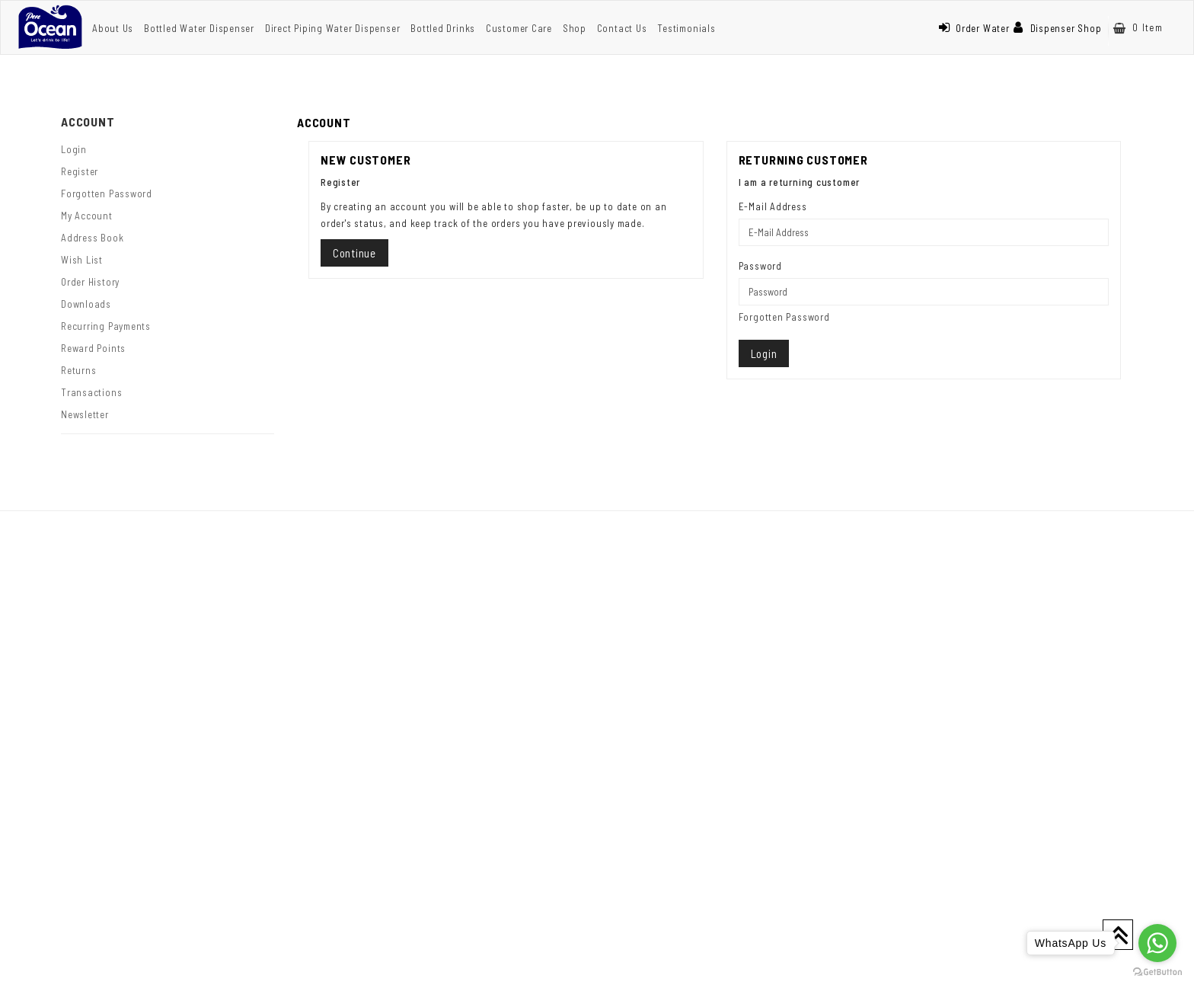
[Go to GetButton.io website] (1157, 972)
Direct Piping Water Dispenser (333, 28)
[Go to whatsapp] (1157, 943)
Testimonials (686, 28)
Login (74, 149)
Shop (574, 28)
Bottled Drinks (442, 28)
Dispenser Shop (1058, 28)
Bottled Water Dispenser (199, 28)
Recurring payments (106, 326)
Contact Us (622, 28)
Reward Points (93, 348)
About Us (112, 28)
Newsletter (85, 414)
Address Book (92, 238)
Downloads (86, 304)
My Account (87, 215)
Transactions (91, 392)
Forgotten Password (106, 193)
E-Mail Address (773, 206)
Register (79, 171)
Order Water (974, 28)
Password (760, 266)
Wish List (82, 260)
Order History (90, 282)
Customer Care (519, 28)
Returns (78, 370)
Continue (354, 253)
